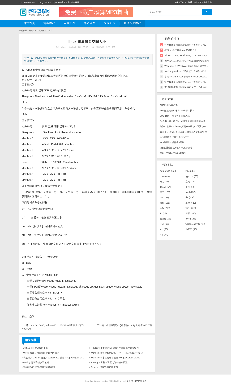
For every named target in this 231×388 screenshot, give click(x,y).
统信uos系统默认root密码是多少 (180, 50)
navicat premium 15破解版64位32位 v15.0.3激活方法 (190, 71)
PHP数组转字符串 (169, 105)
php (164, 234)
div (189, 197)
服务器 (165, 187)
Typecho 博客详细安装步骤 (104, 367)
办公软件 (89, 23)
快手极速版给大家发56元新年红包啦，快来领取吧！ (190, 82)
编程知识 (109, 23)
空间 (31, 316)
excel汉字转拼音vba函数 (172, 142)
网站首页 (29, 23)
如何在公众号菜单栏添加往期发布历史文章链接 (183, 131)
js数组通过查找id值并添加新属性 (176, 147)
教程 (165, 202)
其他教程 (43, 30)
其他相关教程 (132, 23)
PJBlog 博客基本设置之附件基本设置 (109, 362)
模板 (165, 208)
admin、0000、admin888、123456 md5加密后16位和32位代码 (196, 55)
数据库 (165, 218)
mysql (190, 218)
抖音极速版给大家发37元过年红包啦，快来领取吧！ (190, 45)
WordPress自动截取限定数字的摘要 (41, 353)
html (190, 192)
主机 (190, 187)
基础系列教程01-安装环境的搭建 (39, 367)
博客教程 (49, 23)
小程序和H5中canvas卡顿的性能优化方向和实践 (115, 348)
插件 (190, 208)
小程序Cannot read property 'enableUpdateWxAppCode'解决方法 (196, 76)
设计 (164, 224)
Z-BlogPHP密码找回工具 (35, 348)
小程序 (191, 229)
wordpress (168, 171)
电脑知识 (69, 23)
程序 (165, 192)
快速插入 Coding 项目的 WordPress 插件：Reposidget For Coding (54, 357)
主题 (190, 202)
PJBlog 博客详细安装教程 (36, 362)
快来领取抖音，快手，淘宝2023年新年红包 (193, 2)
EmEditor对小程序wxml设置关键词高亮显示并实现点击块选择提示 (193, 121)
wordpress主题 (195, 224)
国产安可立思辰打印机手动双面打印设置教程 (186, 60)
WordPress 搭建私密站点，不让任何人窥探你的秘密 (117, 353)
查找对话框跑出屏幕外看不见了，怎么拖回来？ (188, 87)
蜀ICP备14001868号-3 (136, 381)
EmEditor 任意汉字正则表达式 (175, 116)
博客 (190, 213)
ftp (163, 213)
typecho (191, 176)
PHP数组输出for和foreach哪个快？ (177, 110)
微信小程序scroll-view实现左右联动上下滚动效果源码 (186, 126)
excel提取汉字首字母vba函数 (174, 137)
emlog (165, 176)
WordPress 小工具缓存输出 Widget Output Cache (115, 357)
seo (164, 229)
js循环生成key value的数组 (173, 153)
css (164, 197)
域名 (164, 181)
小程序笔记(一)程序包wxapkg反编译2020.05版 (129, 325)
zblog (190, 171)
